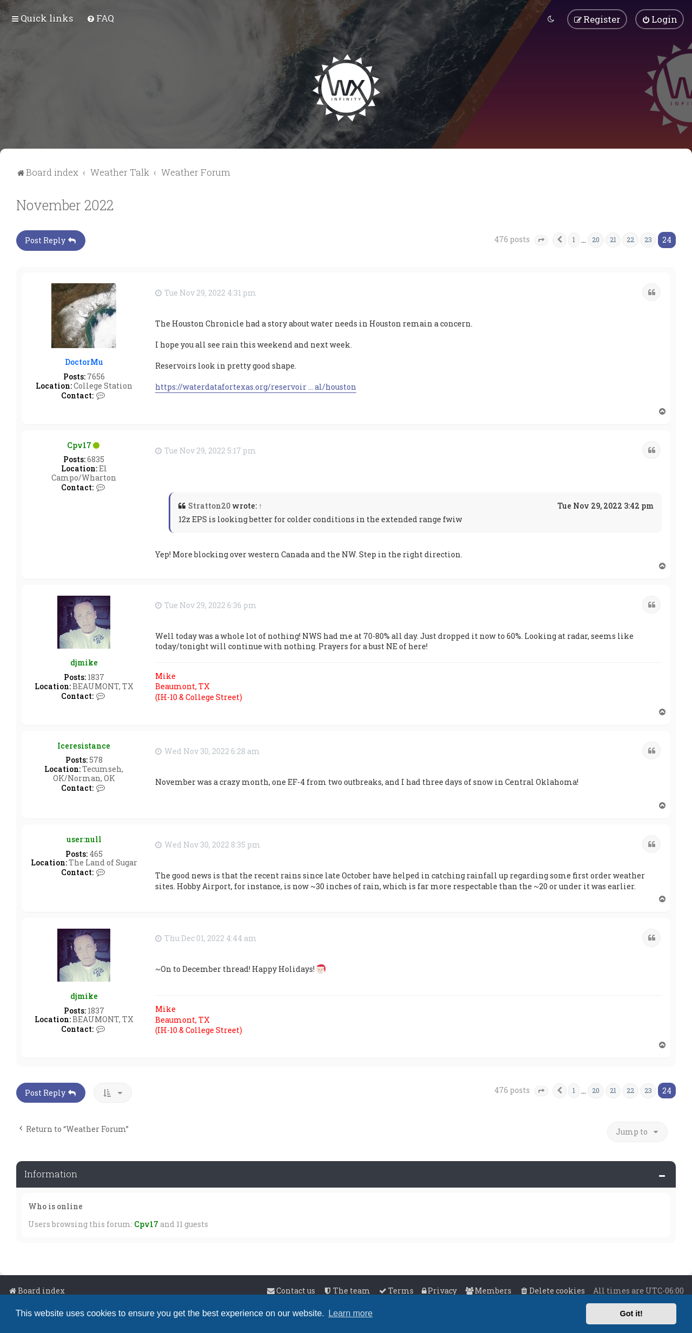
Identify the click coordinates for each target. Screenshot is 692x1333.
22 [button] (630, 238)
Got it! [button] (631, 1313)
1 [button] (574, 238)
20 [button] (596, 238)
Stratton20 (209, 504)
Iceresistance (83, 744)
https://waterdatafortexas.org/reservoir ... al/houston (255, 386)
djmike (84, 662)
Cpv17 (79, 444)
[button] (541, 239)
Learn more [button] (350, 1313)
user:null (84, 838)
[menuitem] (100, 18)
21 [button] (613, 238)
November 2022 (65, 204)
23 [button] (648, 238)
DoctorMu (84, 361)
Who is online (55, 1205)
